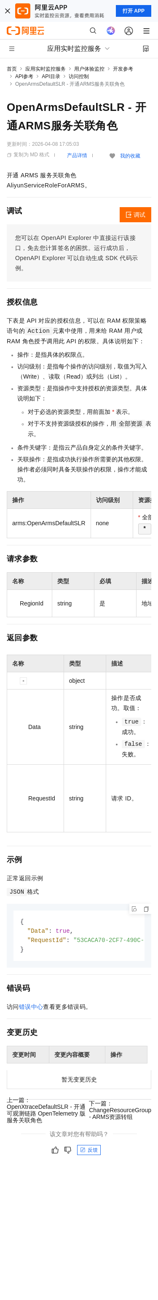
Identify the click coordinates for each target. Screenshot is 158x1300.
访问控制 (79, 76)
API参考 (24, 76)
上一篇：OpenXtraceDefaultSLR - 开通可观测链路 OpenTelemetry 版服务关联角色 (46, 1111)
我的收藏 (130, 156)
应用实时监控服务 (45, 69)
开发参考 (123, 69)
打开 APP (134, 11)
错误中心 (31, 1008)
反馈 (89, 1152)
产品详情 (77, 155)
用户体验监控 (89, 69)
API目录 (51, 76)
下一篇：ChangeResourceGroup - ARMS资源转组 (120, 1112)
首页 (12, 69)
